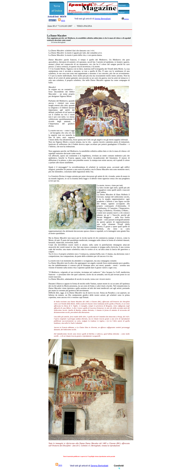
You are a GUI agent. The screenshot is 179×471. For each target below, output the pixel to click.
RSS (63, 20)
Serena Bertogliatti (103, 18)
